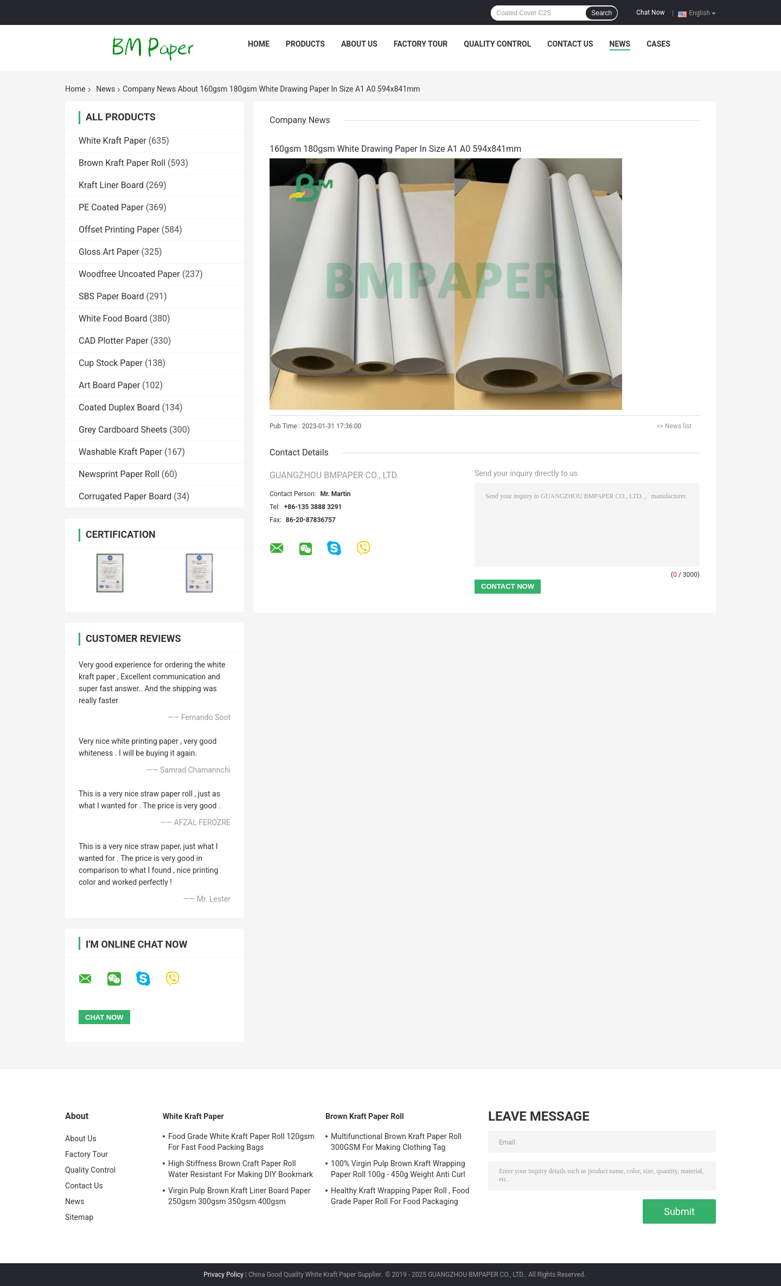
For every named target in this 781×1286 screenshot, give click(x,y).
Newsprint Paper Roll (119, 474)
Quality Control (497, 44)
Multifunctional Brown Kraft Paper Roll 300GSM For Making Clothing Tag (396, 1142)
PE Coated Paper (111, 207)
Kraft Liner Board (111, 185)
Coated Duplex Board (119, 407)
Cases (658, 44)
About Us (359, 44)
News (620, 44)
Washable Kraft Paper (120, 452)
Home (259, 44)
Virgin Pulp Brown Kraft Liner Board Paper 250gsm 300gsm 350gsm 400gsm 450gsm (239, 1197)
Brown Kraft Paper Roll (122, 163)
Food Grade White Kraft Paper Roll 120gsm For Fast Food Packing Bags (241, 1142)
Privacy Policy (223, 1274)
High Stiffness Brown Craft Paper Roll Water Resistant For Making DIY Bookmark (240, 1169)
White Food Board (113, 318)
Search (601, 13)
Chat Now (650, 12)
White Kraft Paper (112, 141)
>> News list (674, 426)
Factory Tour (421, 44)
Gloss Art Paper (109, 252)
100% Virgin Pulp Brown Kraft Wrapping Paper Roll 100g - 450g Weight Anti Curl (398, 1169)
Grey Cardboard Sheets (123, 430)
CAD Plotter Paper (113, 341)
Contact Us (570, 44)
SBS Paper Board (111, 296)
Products (305, 44)
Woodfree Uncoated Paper (129, 274)
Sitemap (79, 1217)
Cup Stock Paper (111, 363)
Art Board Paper (109, 385)
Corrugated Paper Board (125, 496)
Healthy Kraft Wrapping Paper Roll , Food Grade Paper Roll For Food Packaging (400, 1196)
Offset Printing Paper (119, 229)
